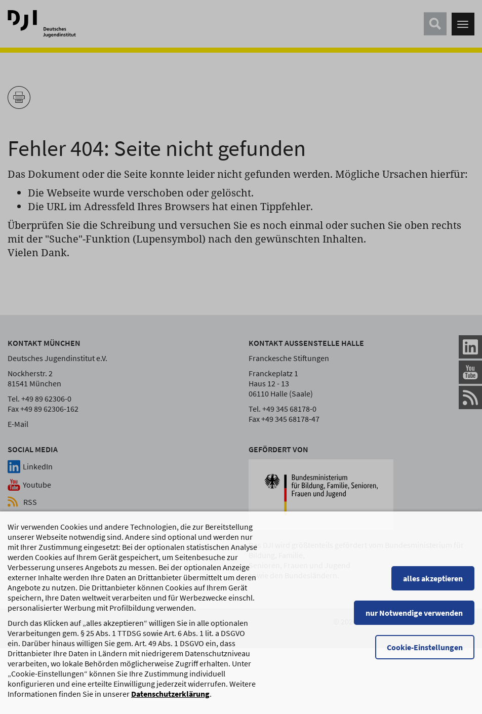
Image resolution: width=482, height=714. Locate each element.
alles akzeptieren (433, 583)
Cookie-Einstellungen (425, 652)
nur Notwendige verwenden (414, 618)
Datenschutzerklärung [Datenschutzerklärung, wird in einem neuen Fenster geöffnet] (170, 699)
